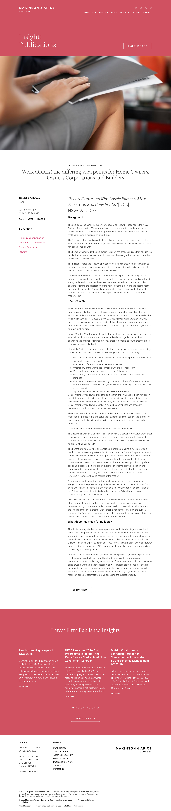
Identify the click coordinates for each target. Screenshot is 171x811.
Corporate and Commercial (32, 242)
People (103, 12)
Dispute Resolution (28, 247)
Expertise (90, 12)
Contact (147, 12)
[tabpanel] (42, 672)
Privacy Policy (40, 806)
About (114, 12)
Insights (124, 12)
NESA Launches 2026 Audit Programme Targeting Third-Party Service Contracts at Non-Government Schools (85, 655)
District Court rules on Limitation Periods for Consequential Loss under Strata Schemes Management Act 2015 (130, 657)
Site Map (67, 806)
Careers (136, 12)
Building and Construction (31, 238)
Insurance (24, 251)
